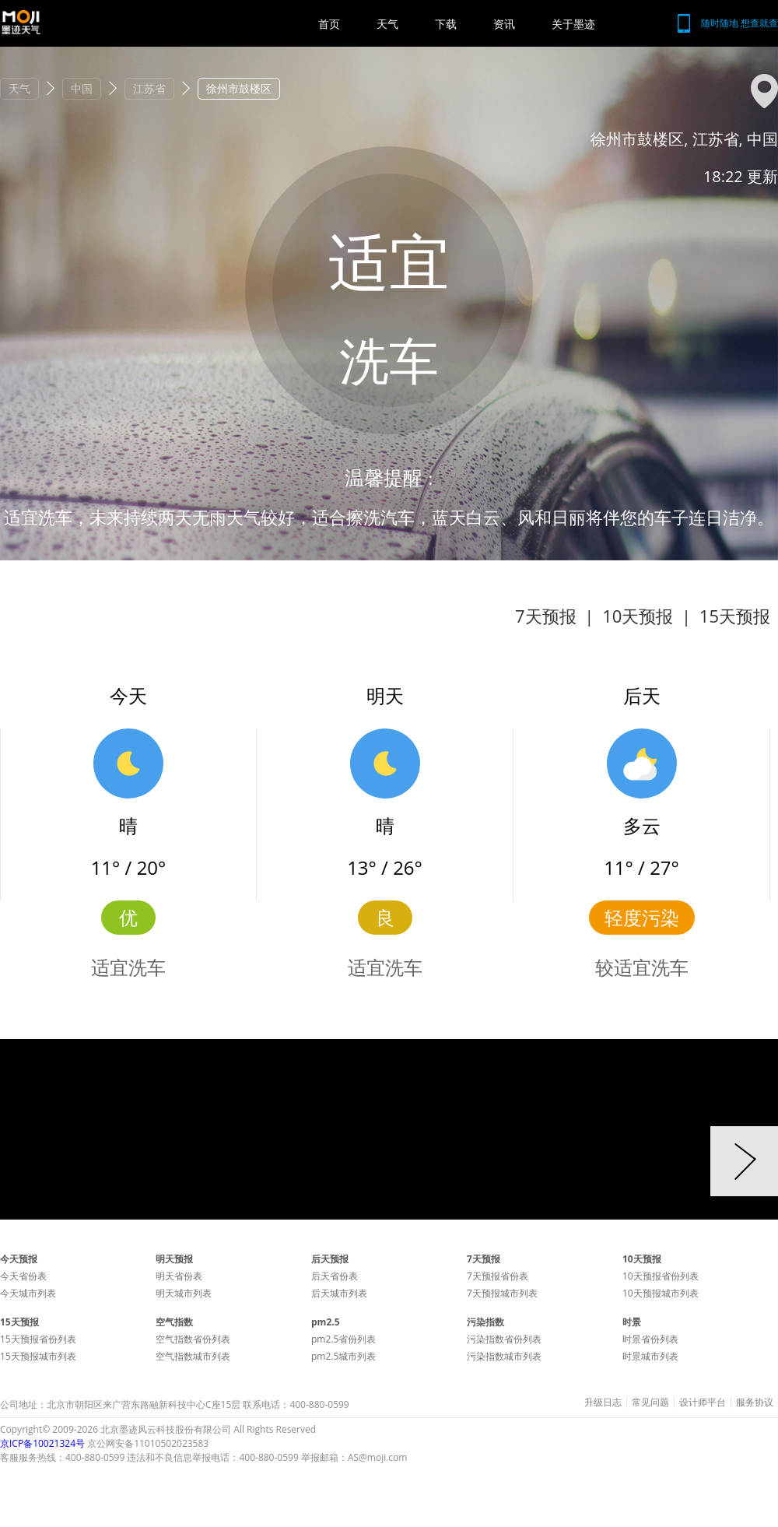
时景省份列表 (650, 1339)
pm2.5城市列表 (343, 1356)
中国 (82, 88)
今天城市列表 (28, 1293)
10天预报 (637, 615)
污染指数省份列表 (504, 1339)
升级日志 (603, 1402)
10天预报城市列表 (660, 1293)
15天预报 (734, 615)
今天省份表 (23, 1276)
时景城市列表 (650, 1356)
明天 (385, 695)
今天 (128, 695)
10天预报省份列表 (660, 1276)
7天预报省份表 (497, 1276)
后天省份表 (334, 1276)
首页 (329, 23)
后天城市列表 (339, 1293)
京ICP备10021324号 (42, 1443)
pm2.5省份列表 (343, 1339)
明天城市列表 (184, 1293)
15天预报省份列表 (38, 1339)
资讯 (504, 23)
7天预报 (545, 615)
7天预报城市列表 (502, 1293)
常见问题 (650, 1402)
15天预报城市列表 (38, 1356)
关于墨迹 (573, 23)
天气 (387, 23)
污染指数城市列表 (504, 1356)
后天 (642, 695)
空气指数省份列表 (193, 1339)
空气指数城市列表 (193, 1356)
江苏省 (149, 88)
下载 (446, 23)
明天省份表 (179, 1276)
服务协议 (754, 1402)
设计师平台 (702, 1402)
